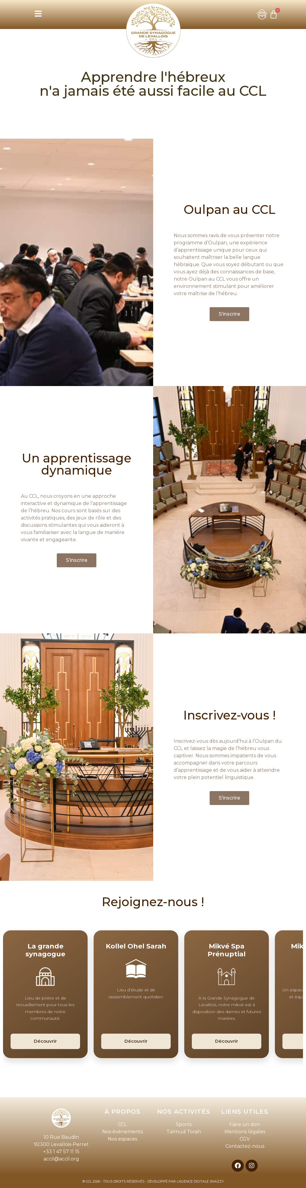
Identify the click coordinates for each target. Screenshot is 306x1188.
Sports (184, 1124)
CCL (122, 1124)
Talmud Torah (183, 1132)
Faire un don (244, 1124)
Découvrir (45, 1041)
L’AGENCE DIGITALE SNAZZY (200, 1181)
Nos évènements (122, 1132)
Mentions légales (244, 1132)
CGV (245, 1139)
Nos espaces (122, 1139)
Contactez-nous (244, 1146)
